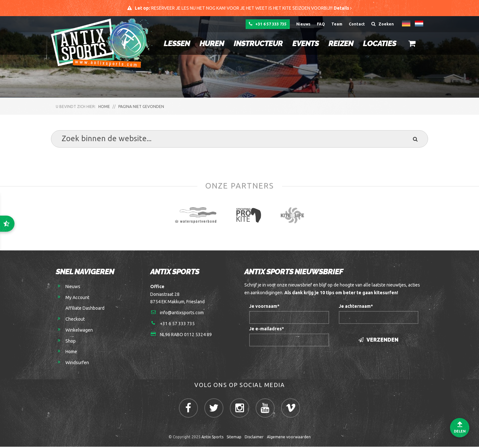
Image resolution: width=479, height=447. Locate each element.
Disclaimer (254, 437)
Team (336, 24)
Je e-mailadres (266, 329)
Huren (211, 43)
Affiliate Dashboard (84, 308)
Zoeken (382, 24)
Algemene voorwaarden (289, 437)
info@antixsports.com (182, 313)
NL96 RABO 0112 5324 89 (186, 334)
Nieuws (303, 24)
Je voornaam (264, 306)
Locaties (379, 43)
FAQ (321, 24)
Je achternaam (356, 306)
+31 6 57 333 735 (268, 24)
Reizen (340, 43)
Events (305, 43)
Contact (357, 24)
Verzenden (378, 340)
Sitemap (234, 437)
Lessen (176, 43)
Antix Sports (212, 437)
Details (343, 8)
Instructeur (257, 43)
